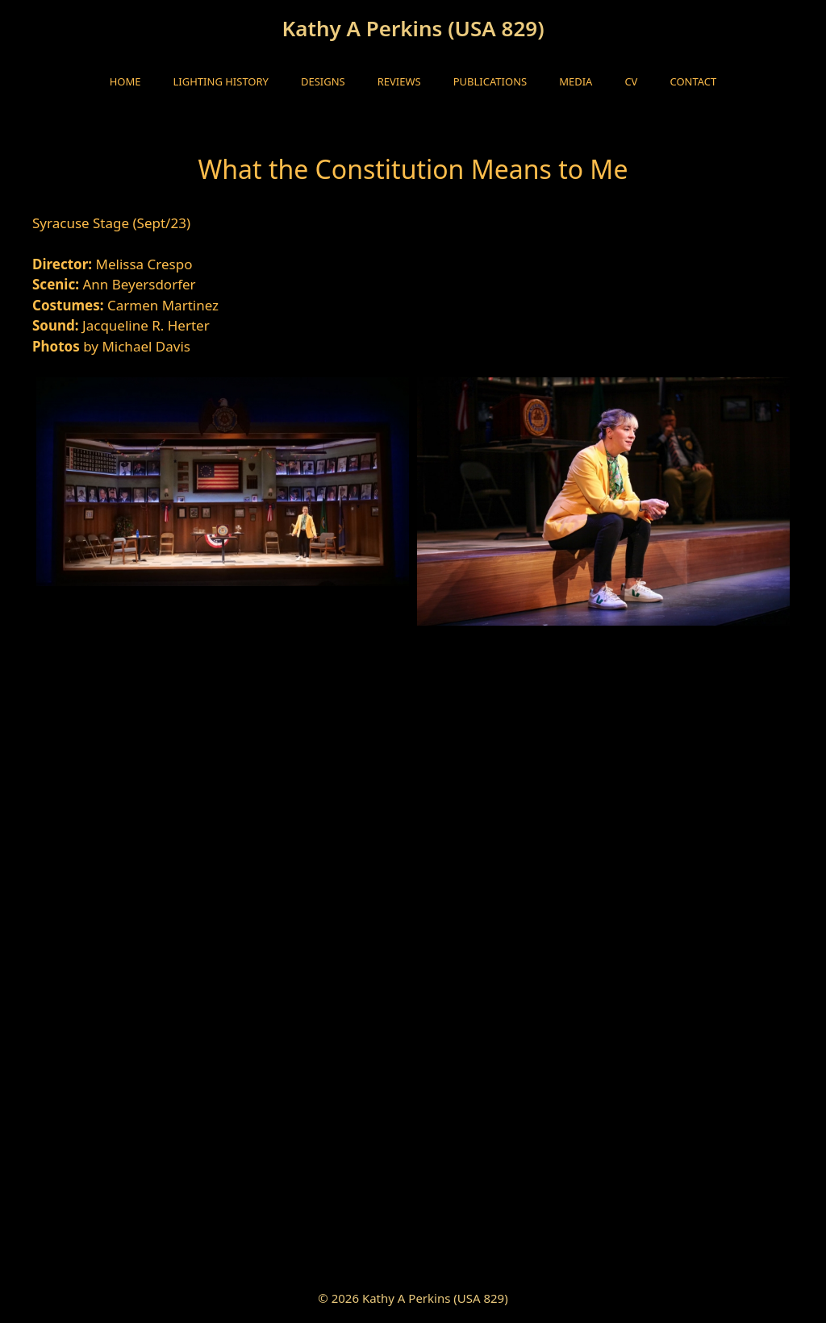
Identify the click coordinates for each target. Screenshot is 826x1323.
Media (575, 81)
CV (630, 81)
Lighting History (221, 81)
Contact (693, 81)
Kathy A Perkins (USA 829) (413, 28)
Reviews (399, 81)
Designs (323, 81)
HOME (125, 81)
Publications (490, 81)
